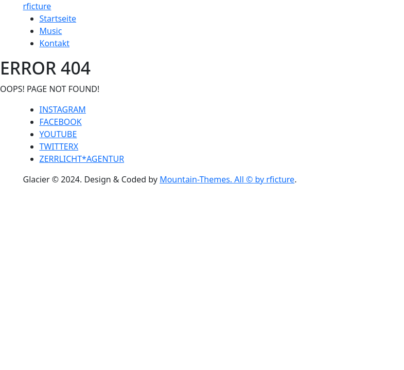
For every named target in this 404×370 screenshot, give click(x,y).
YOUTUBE (58, 134)
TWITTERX (59, 146)
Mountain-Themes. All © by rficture (227, 179)
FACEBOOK (61, 121)
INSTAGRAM (63, 109)
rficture (37, 6)
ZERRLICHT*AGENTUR (82, 158)
